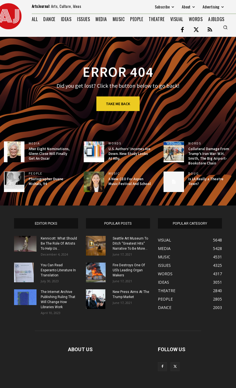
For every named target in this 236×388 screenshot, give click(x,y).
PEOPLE (35, 173)
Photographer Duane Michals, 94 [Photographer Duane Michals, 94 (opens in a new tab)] (46, 181)
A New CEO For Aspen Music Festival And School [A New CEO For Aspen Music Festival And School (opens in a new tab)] (129, 181)
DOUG (193, 173)
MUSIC (114, 173)
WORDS (114, 143)
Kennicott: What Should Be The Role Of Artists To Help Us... (59, 243)
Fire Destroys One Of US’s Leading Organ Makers (129, 270)
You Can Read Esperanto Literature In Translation (58, 270)
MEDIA (34, 143)
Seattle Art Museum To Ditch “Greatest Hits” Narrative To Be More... (130, 243)
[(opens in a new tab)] (14, 151)
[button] (225, 27)
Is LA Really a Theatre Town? (205, 181)
